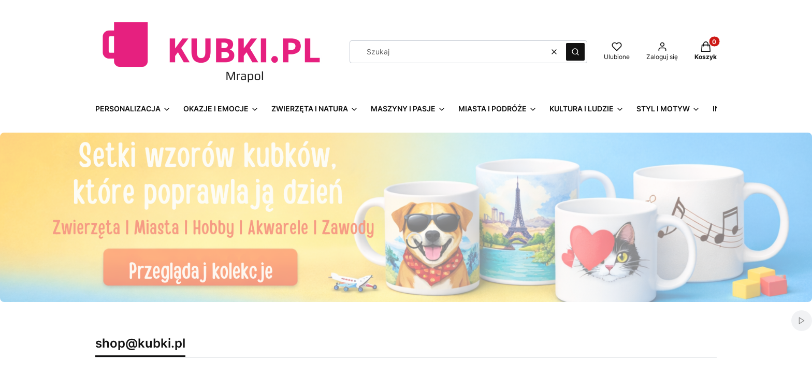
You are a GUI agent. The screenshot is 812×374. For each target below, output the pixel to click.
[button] (575, 52)
